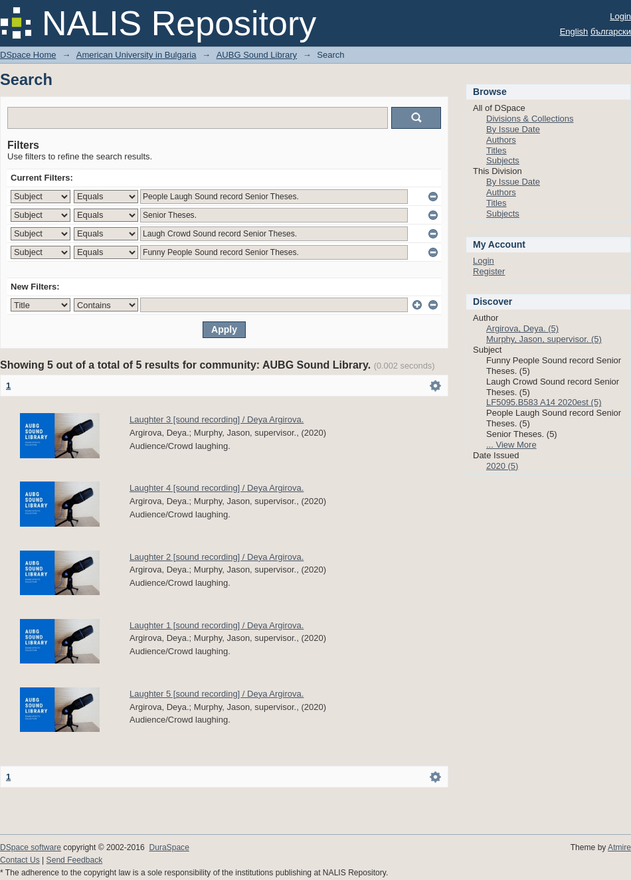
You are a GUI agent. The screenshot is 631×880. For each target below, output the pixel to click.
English (574, 32)
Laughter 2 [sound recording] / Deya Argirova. (217, 557)
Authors (501, 140)
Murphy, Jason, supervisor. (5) (544, 339)
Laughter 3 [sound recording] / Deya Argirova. (217, 419)
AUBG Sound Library (257, 55)
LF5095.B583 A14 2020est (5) (543, 402)
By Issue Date (513, 129)
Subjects (502, 160)
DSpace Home (28, 55)
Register (489, 271)
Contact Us (20, 860)
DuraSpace (169, 847)
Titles (496, 150)
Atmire (619, 847)
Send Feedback (74, 860)
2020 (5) (502, 466)
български (610, 32)
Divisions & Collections (530, 119)
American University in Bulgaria (136, 55)
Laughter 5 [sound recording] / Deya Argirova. (217, 694)
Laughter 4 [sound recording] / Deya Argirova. (217, 488)
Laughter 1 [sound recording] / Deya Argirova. (217, 625)
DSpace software (30, 847)
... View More (511, 445)
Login (620, 16)
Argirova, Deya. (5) (522, 328)
